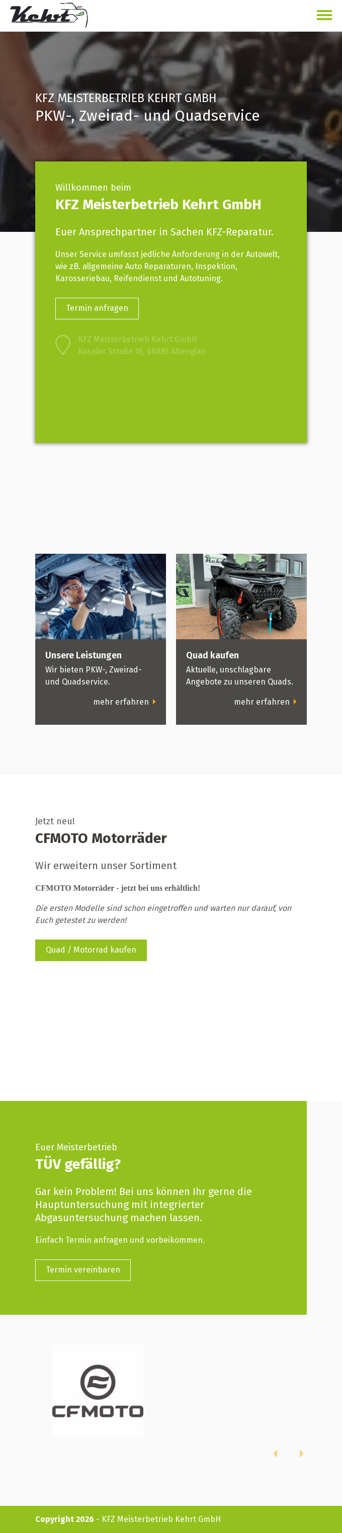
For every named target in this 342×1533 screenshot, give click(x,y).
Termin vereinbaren (83, 1269)
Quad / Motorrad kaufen (91, 950)
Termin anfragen (97, 308)
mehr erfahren (124, 702)
